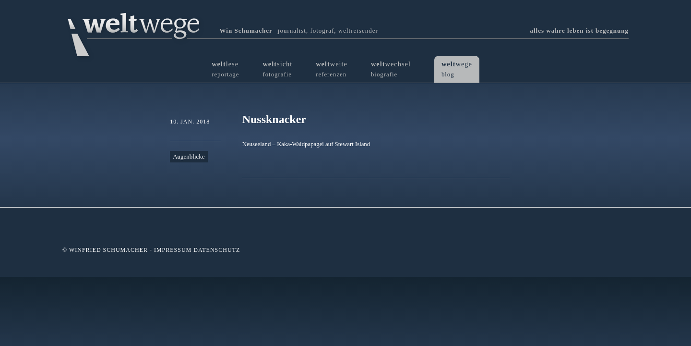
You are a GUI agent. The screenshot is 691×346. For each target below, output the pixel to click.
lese (225, 69)
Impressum (172, 250)
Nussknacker (274, 119)
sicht (277, 69)
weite (331, 69)
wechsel (391, 69)
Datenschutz (216, 250)
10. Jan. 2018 (190, 121)
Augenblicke (188, 156)
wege (456, 69)
